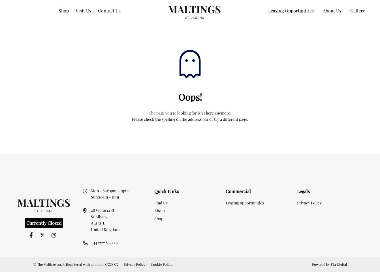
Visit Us (83, 11)
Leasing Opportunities (291, 11)
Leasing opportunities (245, 203)
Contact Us (109, 11)
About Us (332, 11)
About (159, 210)
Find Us (161, 203)
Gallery (357, 11)
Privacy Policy (309, 203)
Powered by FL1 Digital (329, 264)
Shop (64, 11)
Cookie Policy (161, 264)
